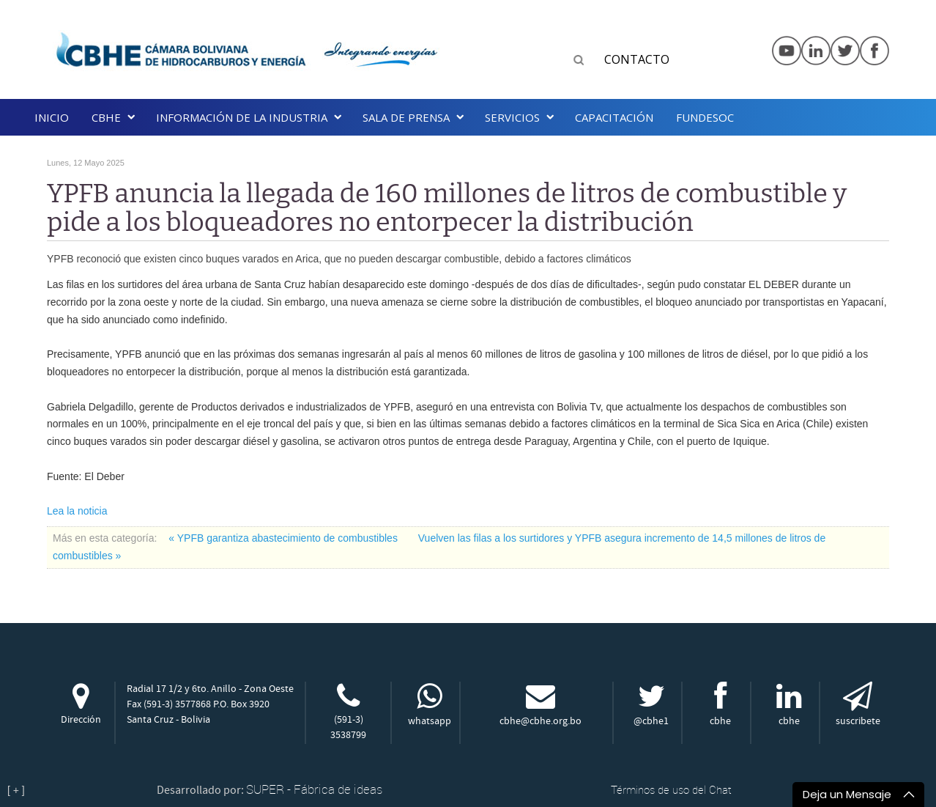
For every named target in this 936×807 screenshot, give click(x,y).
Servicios (512, 117)
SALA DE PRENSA (406, 117)
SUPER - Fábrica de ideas (314, 789)
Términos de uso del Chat (671, 789)
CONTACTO (636, 59)
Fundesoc (705, 117)
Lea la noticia (77, 511)
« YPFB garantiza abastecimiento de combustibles (284, 538)
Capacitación (614, 117)
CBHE (106, 117)
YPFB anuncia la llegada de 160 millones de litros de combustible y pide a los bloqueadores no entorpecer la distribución (447, 208)
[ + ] (16, 790)
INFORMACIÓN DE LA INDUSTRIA (241, 117)
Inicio (51, 117)
